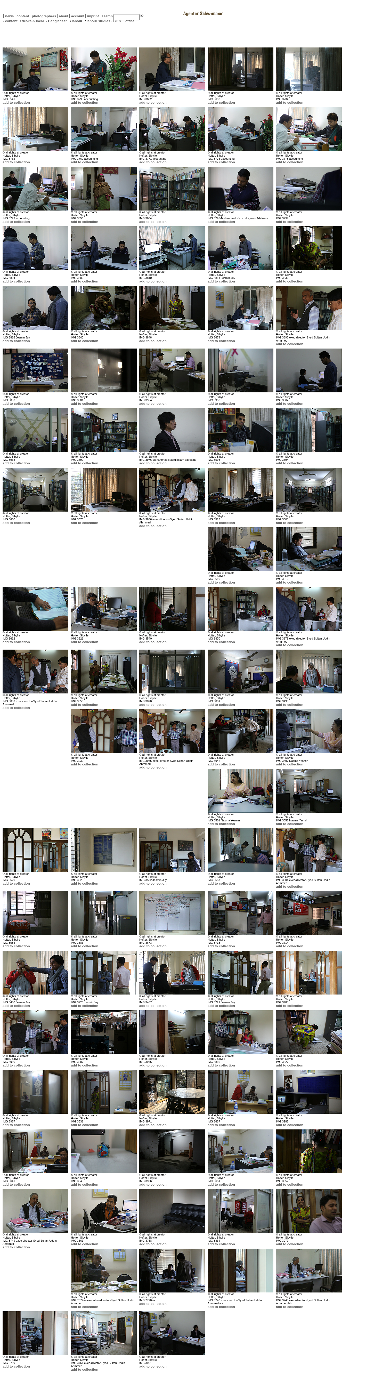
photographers (44, 16)
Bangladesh (58, 21)
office (130, 21)
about (62, 16)
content (22, 16)
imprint (93, 16)
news (9, 16)
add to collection (16, 102)
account (76, 16)
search (107, 16)
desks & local (33, 21)
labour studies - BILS (104, 21)
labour (77, 21)
